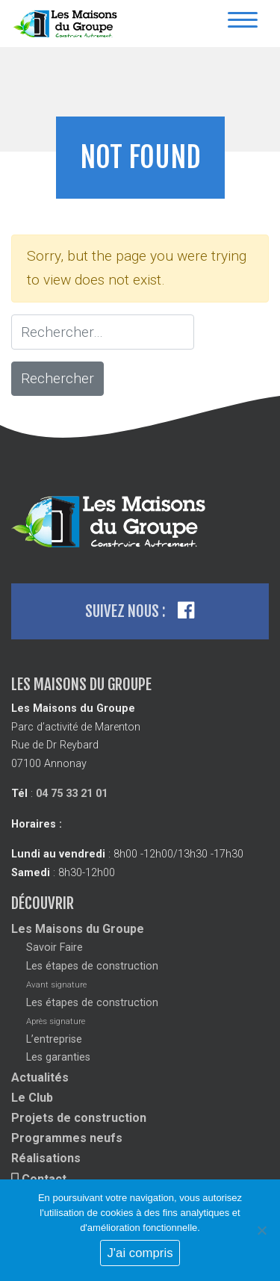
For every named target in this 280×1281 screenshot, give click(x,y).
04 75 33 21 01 (72, 793)
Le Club (32, 1098)
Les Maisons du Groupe (77, 929)
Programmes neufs (66, 1138)
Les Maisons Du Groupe (67, 23)
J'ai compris (139, 1253)
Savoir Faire (54, 947)
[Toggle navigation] (243, 23)
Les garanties (58, 1057)
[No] (261, 1230)
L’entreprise (54, 1039)
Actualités (40, 1077)
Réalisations (46, 1158)
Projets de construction (78, 1118)
